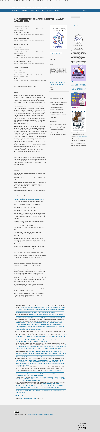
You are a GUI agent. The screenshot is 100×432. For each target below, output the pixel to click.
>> (22, 395)
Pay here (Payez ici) (78, 64)
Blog (43, 10)
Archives (32, 10)
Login (87, 2)
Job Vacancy (50, 10)
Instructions (24, 10)
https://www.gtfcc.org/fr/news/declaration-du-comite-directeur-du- (29, 199)
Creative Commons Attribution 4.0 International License (40, 414)
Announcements (15, 10)
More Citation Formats (55, 76)
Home (15, 15)
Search (57, 10)
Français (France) (74, 25)
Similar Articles (18, 303)
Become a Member (81, 2)
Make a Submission (75, 17)
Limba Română (74, 27)
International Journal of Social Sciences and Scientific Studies (35, 8)
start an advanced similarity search (28, 398)
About (37, 10)
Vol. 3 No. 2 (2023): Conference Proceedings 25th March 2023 (34, 15)
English (72, 29)
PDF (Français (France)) (56, 53)
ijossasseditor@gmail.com (81, 136)
